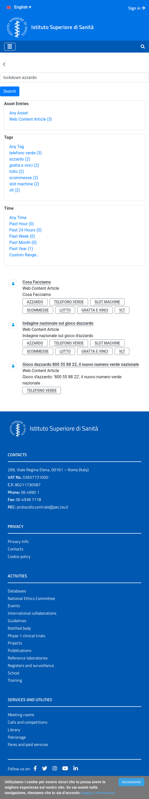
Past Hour (21, 223)
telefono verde (25, 152)
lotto (16, 171)
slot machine (24, 183)
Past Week (22, 236)
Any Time (17, 217)
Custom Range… (24, 254)
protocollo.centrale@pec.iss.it (42, 507)
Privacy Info (18, 541)
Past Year (21, 248)
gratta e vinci (24, 165)
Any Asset (18, 113)
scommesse (23, 177)
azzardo (19, 159)
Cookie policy (19, 556)
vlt (14, 190)
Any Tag (16, 146)
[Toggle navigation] (9, 46)
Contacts (15, 549)
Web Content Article (30, 119)
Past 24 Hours (25, 230)
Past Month (23, 242)
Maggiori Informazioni (98, 793)
